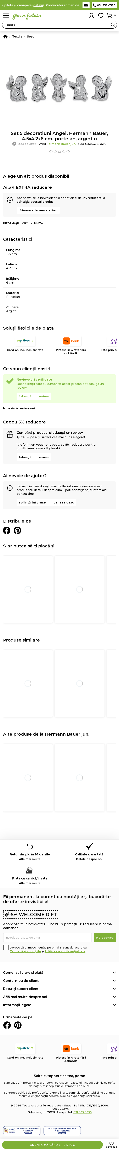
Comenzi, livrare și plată (23, 973)
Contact (86, 5)
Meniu (6, 16)
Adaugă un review (34, 396)
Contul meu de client (21, 981)
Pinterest (18, 1025)
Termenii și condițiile (25, 951)
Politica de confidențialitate (65, 951)
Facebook (7, 1025)
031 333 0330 (106, 5)
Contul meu (91, 15)
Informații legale (17, 1005)
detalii (41, 5)
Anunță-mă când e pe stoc (52, 1144)
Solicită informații (34, 502)
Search (113, 24)
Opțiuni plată (32, 223)
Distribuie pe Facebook (6, 530)
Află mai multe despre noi (25, 997)
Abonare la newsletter (38, 210)
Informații (11, 223)
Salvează (111, 1146)
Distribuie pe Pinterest (17, 530)
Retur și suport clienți (21, 989)
